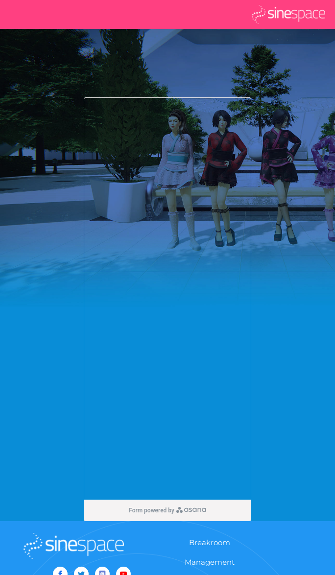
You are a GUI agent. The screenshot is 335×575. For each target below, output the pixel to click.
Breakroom (209, 542)
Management (210, 562)
